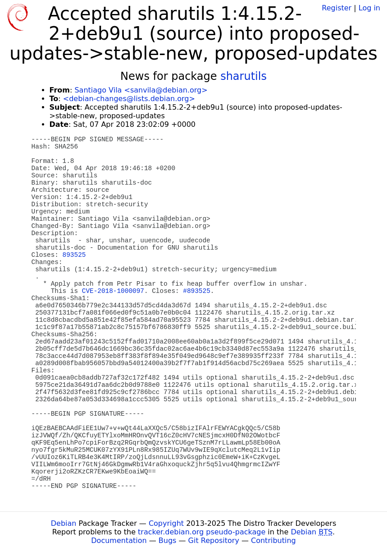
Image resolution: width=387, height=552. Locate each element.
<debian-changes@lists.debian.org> (129, 98)
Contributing (273, 540)
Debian (64, 523)
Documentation (118, 540)
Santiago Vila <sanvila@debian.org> (140, 90)
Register (336, 8)
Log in (369, 8)
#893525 (196, 291)
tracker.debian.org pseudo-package (201, 532)
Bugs (168, 540)
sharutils (243, 76)
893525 (74, 255)
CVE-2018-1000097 (113, 291)
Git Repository (213, 540)
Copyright (166, 523)
